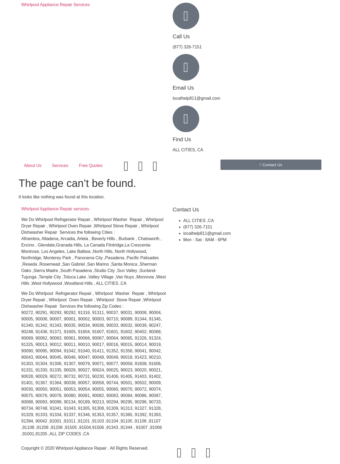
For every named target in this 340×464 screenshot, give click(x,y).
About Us (32, 165)
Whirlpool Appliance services (55, 209)
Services (60, 165)
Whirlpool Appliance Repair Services (55, 4)
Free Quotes (91, 165)
